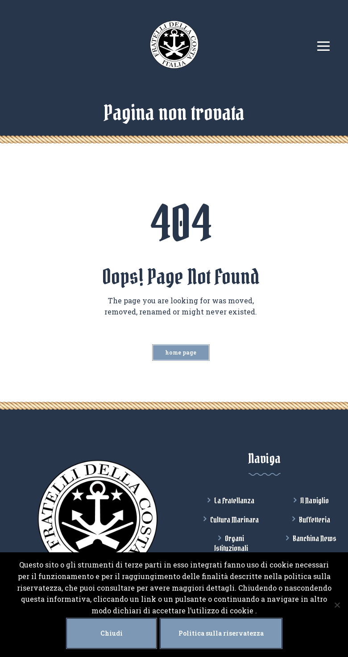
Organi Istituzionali (231, 543)
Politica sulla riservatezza (221, 633)
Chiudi (111, 633)
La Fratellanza (234, 501)
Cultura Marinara (234, 520)
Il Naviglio (314, 501)
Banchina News (314, 538)
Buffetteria (314, 520)
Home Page (180, 352)
